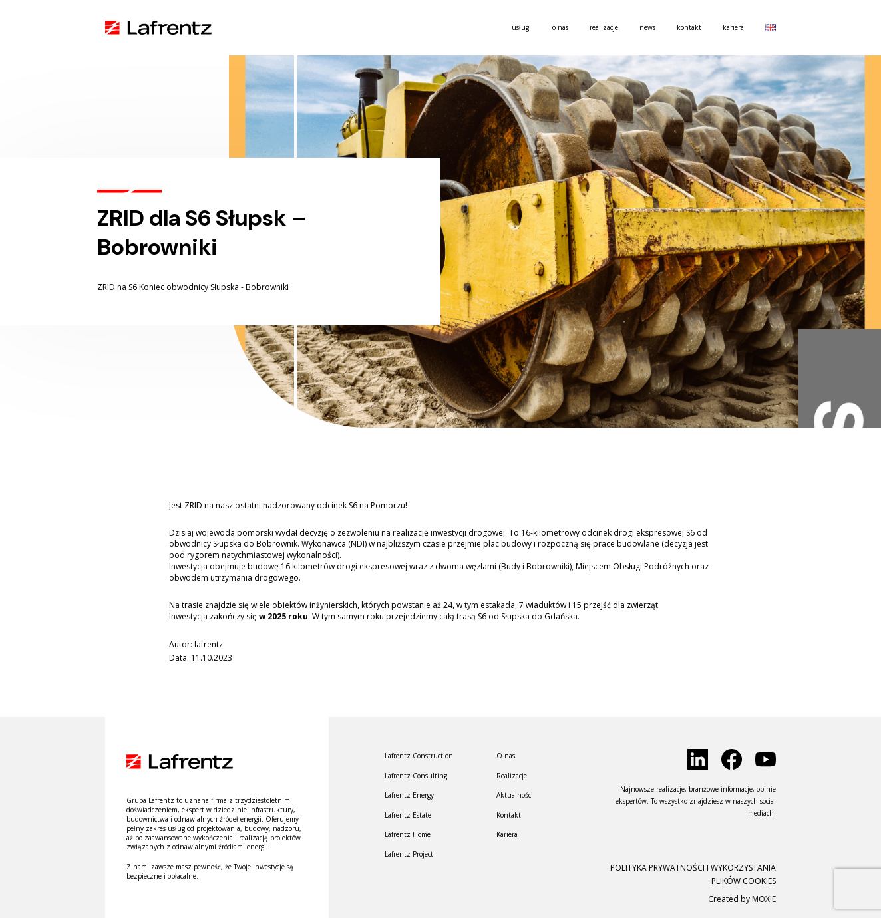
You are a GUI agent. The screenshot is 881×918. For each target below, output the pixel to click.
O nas (560, 27)
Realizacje (604, 27)
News (647, 27)
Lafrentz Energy (409, 795)
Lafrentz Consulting (416, 775)
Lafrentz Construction (419, 755)
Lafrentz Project (409, 854)
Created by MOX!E (742, 899)
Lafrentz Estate (408, 815)
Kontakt (689, 27)
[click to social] (697, 759)
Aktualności (514, 795)
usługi (521, 27)
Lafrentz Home (408, 834)
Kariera (733, 27)
